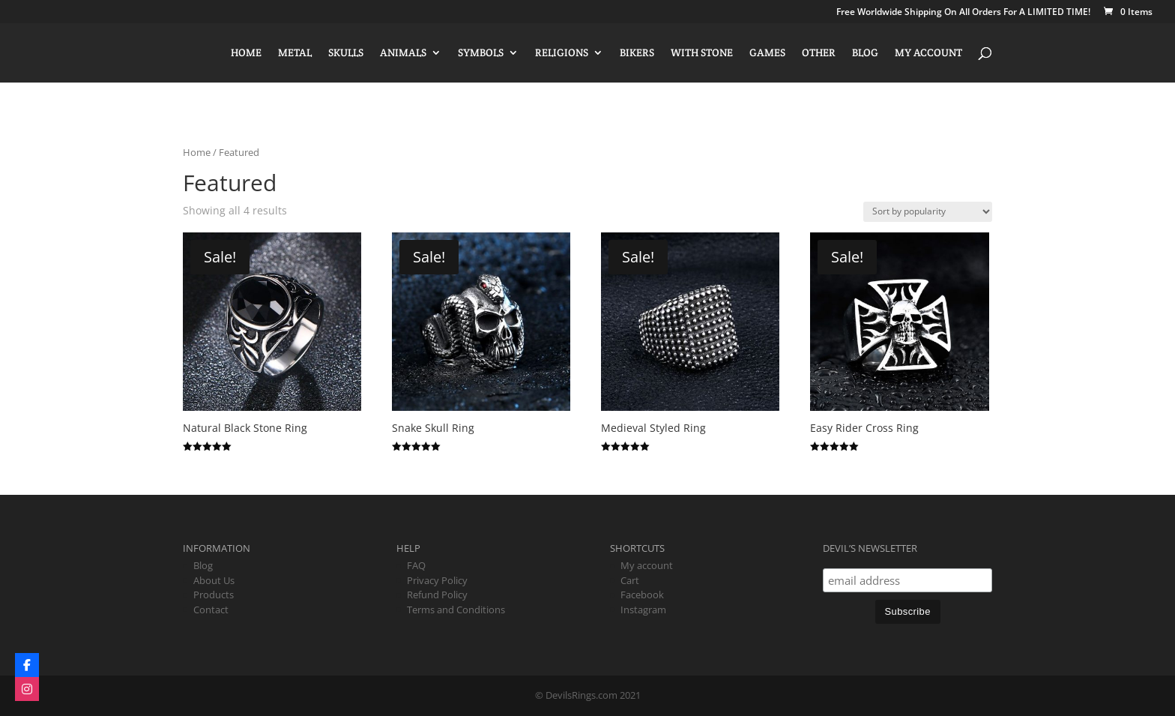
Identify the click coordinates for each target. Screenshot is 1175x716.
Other (819, 53)
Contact (211, 609)
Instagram (643, 609)
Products (213, 594)
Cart (629, 580)
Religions (561, 53)
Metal (295, 53)
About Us (214, 580)
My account (928, 53)
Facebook (642, 594)
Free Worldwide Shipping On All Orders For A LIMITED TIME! (963, 12)
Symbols (481, 53)
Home (246, 53)
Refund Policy (437, 594)
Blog (865, 53)
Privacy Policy (437, 580)
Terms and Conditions (456, 609)
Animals (403, 53)
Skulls (345, 53)
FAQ (416, 565)
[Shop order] (927, 212)
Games (767, 53)
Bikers (637, 53)
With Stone (702, 53)
